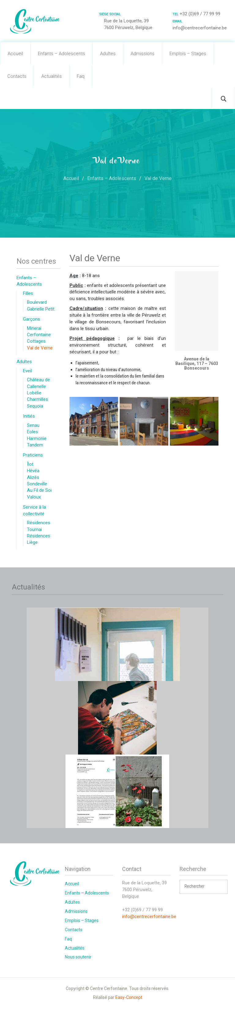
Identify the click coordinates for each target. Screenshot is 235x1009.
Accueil (15, 53)
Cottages (36, 341)
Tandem (35, 445)
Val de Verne (40, 348)
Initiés (29, 416)
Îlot (30, 464)
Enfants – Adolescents (61, 53)
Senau (33, 425)
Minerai (34, 328)
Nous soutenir (78, 956)
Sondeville (37, 484)
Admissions (143, 53)
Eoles (32, 432)
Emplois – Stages (188, 53)
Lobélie (34, 393)
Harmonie (37, 438)
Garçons (31, 319)
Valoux (34, 497)
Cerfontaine (39, 334)
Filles (28, 293)
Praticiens (33, 455)
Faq (80, 76)
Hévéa (33, 470)
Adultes (108, 53)
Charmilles (37, 399)
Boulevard (37, 302)
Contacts (16, 76)
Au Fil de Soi (39, 490)
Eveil (27, 371)
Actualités (51, 76)
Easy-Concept (128, 997)
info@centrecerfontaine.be (149, 916)
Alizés (33, 477)
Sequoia (35, 406)
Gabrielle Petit (40, 309)
